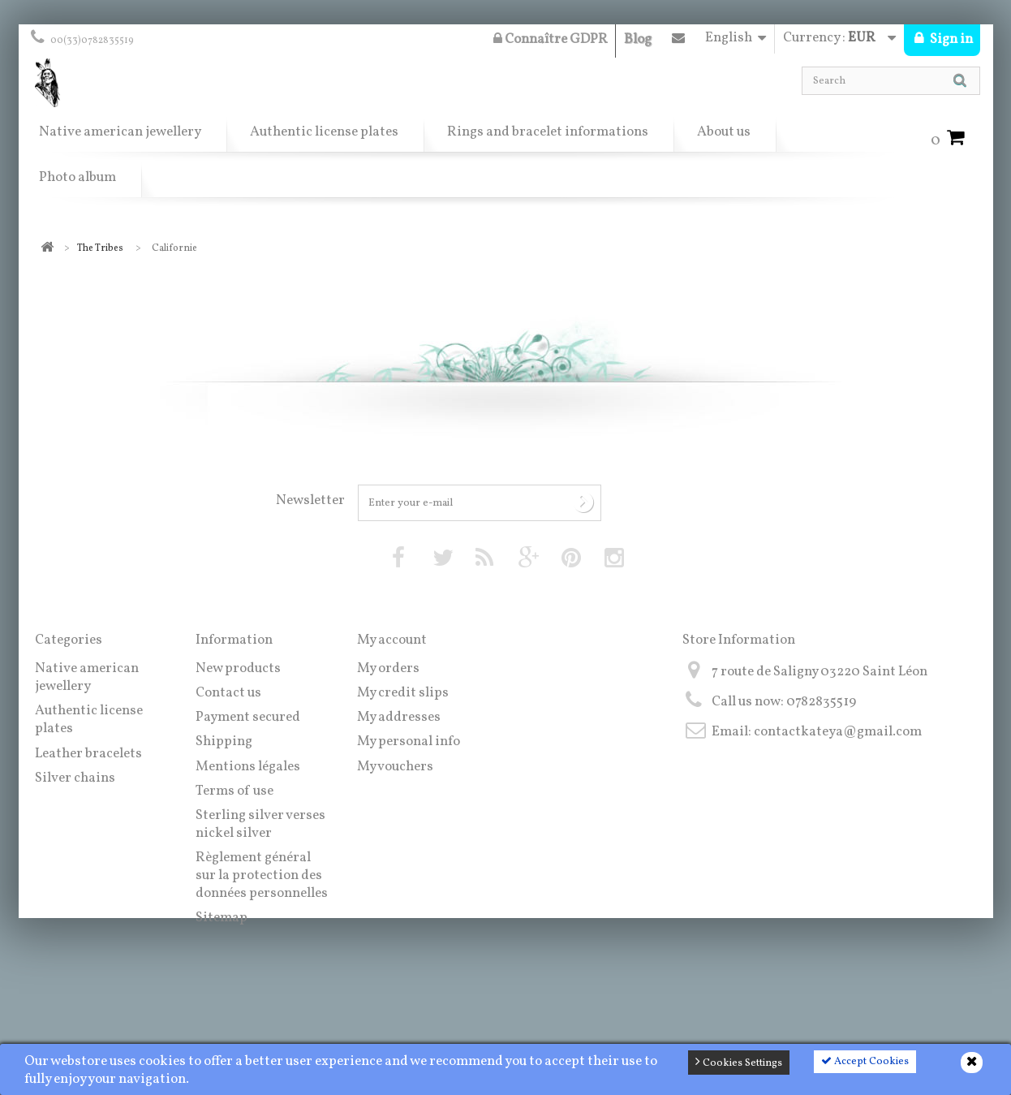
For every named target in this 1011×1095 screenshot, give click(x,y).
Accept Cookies (865, 1061)
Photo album (77, 177)
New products (238, 668)
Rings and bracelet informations (547, 132)
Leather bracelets (88, 753)
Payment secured (248, 717)
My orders (388, 668)
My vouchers (395, 766)
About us (724, 132)
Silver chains (75, 778)
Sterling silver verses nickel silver (260, 824)
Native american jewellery (120, 132)
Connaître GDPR (550, 39)
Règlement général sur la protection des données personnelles (262, 875)
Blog (638, 39)
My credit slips (403, 692)
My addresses (399, 717)
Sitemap (221, 917)
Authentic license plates (324, 132)
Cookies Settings (738, 1062)
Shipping (224, 741)
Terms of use (234, 791)
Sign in (950, 39)
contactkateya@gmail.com (838, 731)
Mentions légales (248, 766)
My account (392, 640)
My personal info (408, 741)
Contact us (678, 41)
